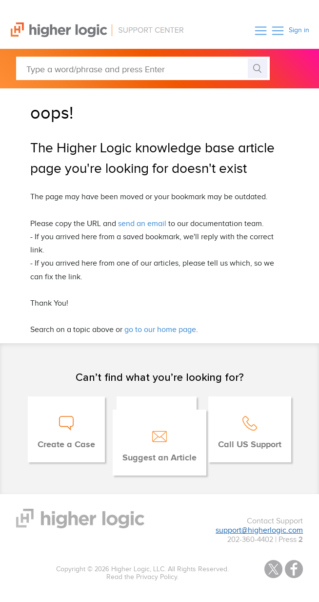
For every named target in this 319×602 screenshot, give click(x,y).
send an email (142, 223)
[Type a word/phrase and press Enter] (143, 68)
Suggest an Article (159, 458)
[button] (261, 30)
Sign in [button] (299, 30)
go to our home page (160, 329)
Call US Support (249, 444)
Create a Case (66, 444)
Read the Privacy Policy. (142, 577)
